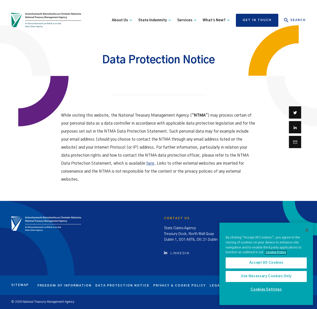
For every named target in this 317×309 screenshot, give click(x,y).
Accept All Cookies (266, 262)
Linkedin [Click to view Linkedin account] (176, 253)
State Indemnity (154, 20)
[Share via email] (295, 142)
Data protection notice (122, 285)
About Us (122, 20)
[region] (266, 264)
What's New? (216, 20)
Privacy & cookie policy (179, 285)
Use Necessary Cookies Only (266, 276)
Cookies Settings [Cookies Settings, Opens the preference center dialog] (266, 289)
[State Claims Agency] (46, 20)
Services (186, 20)
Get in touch (257, 20)
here (150, 163)
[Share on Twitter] (295, 112)
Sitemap (20, 284)
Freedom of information (64, 285)
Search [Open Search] (295, 20)
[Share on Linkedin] (295, 127)
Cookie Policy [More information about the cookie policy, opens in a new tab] (276, 252)
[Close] (306, 230)
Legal (216, 285)
